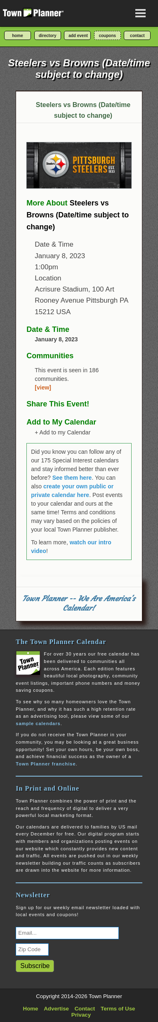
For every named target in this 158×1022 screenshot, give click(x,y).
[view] (43, 387)
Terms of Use (118, 1009)
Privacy (81, 1015)
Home (30, 1009)
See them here (72, 477)
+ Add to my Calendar (62, 432)
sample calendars (38, 723)
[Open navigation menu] (140, 13)
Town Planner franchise (45, 763)
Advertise (56, 1009)
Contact (85, 1009)
